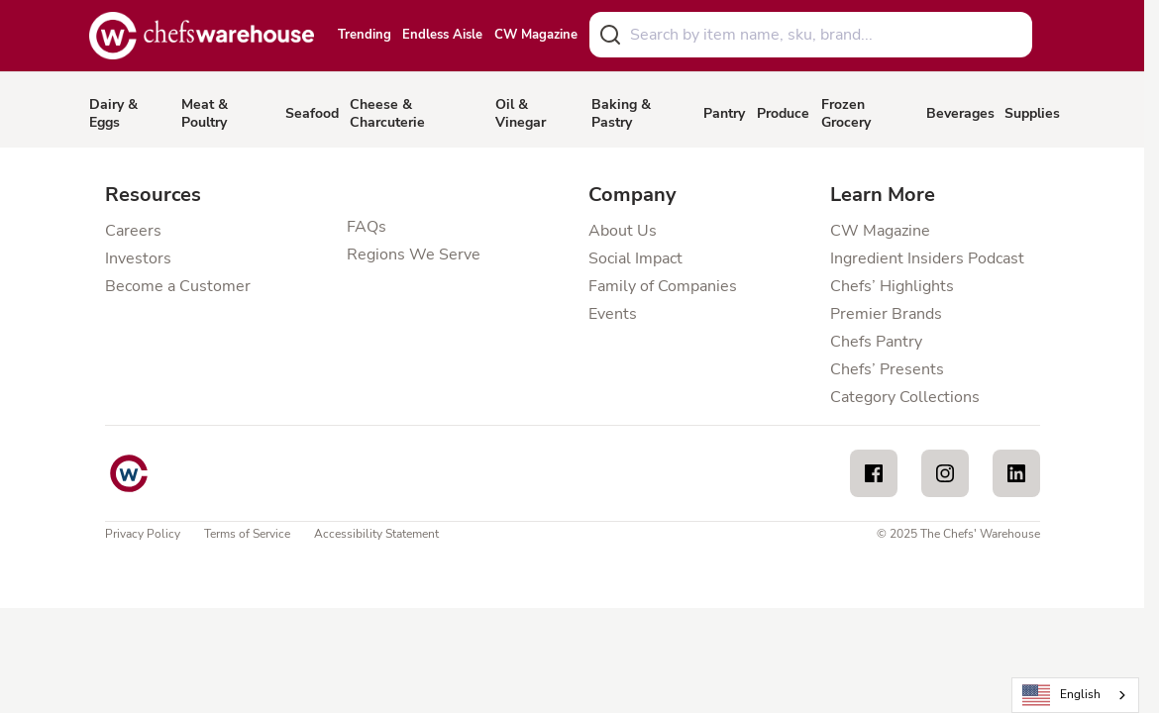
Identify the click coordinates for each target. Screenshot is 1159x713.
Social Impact (635, 258)
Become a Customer (178, 286)
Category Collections (905, 397)
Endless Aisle (442, 36)
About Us (622, 231)
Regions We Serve (413, 254)
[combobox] (810, 34)
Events (612, 314)
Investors (138, 258)
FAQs (366, 227)
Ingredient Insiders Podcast (927, 258)
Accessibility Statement (376, 534)
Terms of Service (247, 534)
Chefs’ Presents (887, 369)
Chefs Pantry (876, 342)
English (1062, 695)
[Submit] (610, 34)
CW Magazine (536, 36)
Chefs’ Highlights (892, 286)
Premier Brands (886, 314)
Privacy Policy (142, 534)
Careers (133, 231)
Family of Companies (662, 286)
